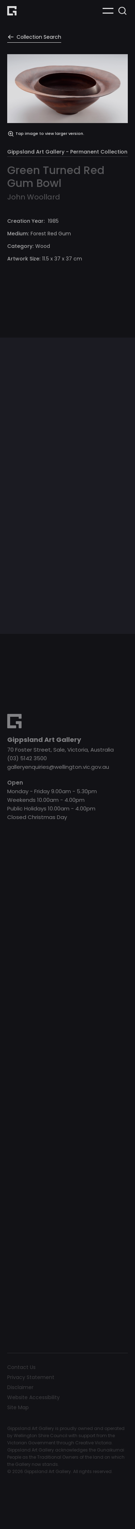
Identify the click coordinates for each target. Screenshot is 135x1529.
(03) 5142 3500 (27, 758)
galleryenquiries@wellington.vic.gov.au (58, 767)
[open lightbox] (67, 95)
